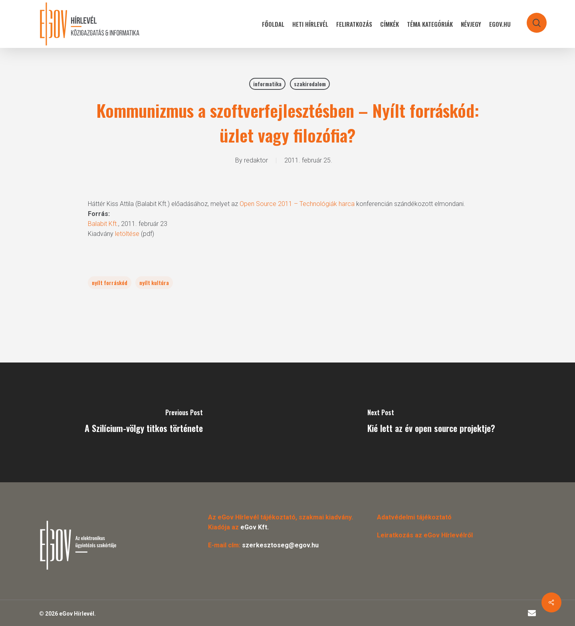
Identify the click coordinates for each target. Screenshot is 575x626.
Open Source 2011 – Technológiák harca (297, 204)
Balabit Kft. (103, 224)
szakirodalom (310, 83)
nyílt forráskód (109, 282)
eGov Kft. (254, 527)
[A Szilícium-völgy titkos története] (144, 422)
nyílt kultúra (154, 282)
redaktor (256, 160)
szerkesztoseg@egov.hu (280, 545)
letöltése (127, 234)
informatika (267, 83)
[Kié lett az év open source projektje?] (431, 422)
